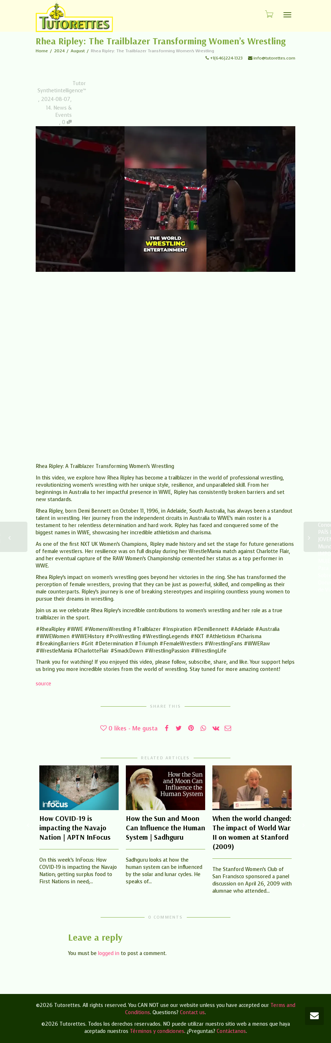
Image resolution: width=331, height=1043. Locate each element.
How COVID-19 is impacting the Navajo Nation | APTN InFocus (74, 827)
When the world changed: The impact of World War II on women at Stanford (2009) (251, 832)
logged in (108, 953)
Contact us (192, 1012)
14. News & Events (59, 112)
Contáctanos (231, 1031)
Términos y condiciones (157, 1031)
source (43, 683)
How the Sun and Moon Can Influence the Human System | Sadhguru (165, 827)
